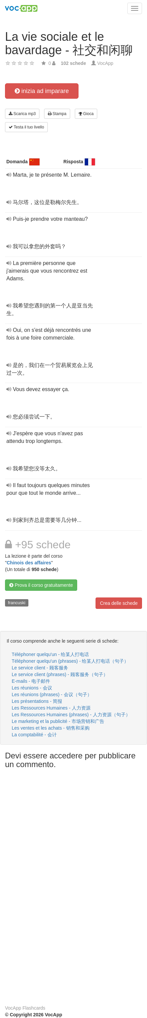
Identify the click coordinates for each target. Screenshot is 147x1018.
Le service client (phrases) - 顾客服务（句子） (60, 674)
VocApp (105, 63)
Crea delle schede (119, 603)
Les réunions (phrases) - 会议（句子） (52, 694)
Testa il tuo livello (26, 127)
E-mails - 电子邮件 (31, 681)
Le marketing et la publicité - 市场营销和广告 (58, 721)
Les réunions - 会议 (32, 687)
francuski (16, 602)
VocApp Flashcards (25, 1008)
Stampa (57, 113)
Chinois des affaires (29, 562)
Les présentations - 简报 (37, 701)
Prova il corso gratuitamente (41, 585)
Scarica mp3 (22, 113)
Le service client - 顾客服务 (40, 667)
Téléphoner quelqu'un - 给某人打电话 (50, 654)
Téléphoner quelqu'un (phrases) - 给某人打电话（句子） (70, 661)
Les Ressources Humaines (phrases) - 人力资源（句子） (71, 714)
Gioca (86, 113)
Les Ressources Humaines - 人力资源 (51, 708)
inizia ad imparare (42, 91)
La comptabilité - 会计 (34, 734)
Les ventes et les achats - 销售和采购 (51, 728)
